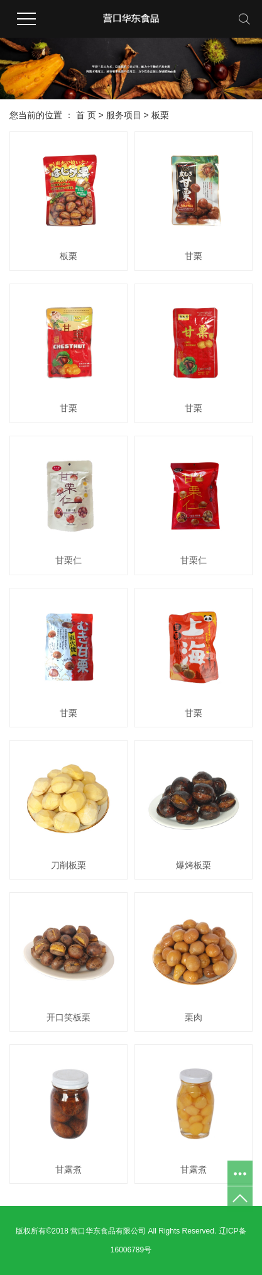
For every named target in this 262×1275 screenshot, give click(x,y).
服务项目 (123, 115)
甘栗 (193, 256)
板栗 (160, 115)
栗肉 (193, 1017)
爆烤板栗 (193, 865)
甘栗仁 (68, 560)
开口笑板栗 (68, 1017)
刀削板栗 (68, 865)
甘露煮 (68, 1169)
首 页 (86, 115)
